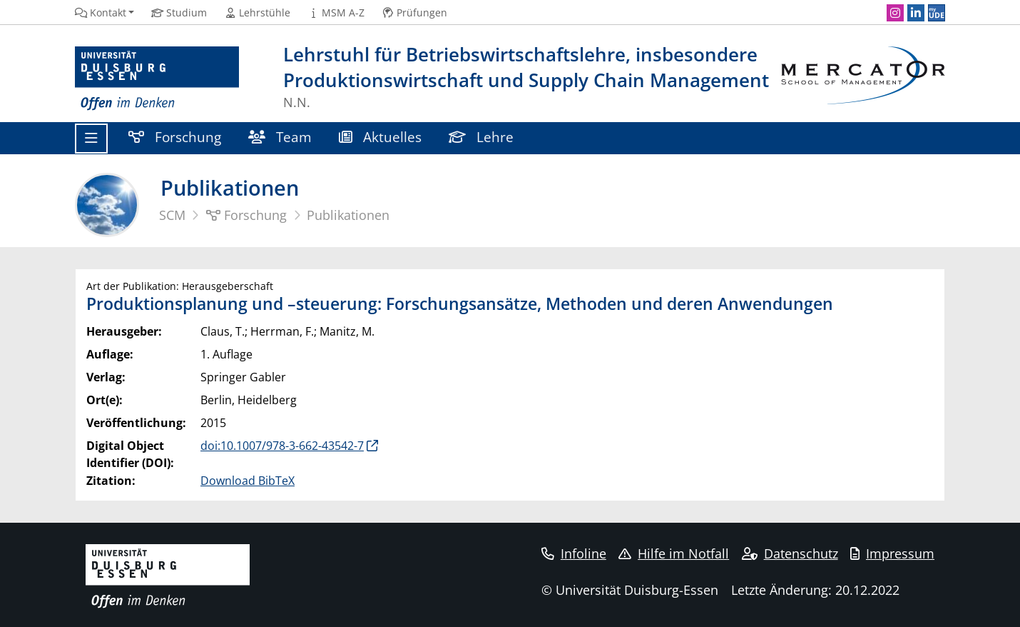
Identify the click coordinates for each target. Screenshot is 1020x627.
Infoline (573, 553)
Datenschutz (790, 553)
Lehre (481, 136)
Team (280, 136)
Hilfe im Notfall (673, 553)
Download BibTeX (247, 480)
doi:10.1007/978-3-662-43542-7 (282, 445)
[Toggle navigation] (91, 139)
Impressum (892, 553)
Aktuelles (380, 136)
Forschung (174, 136)
